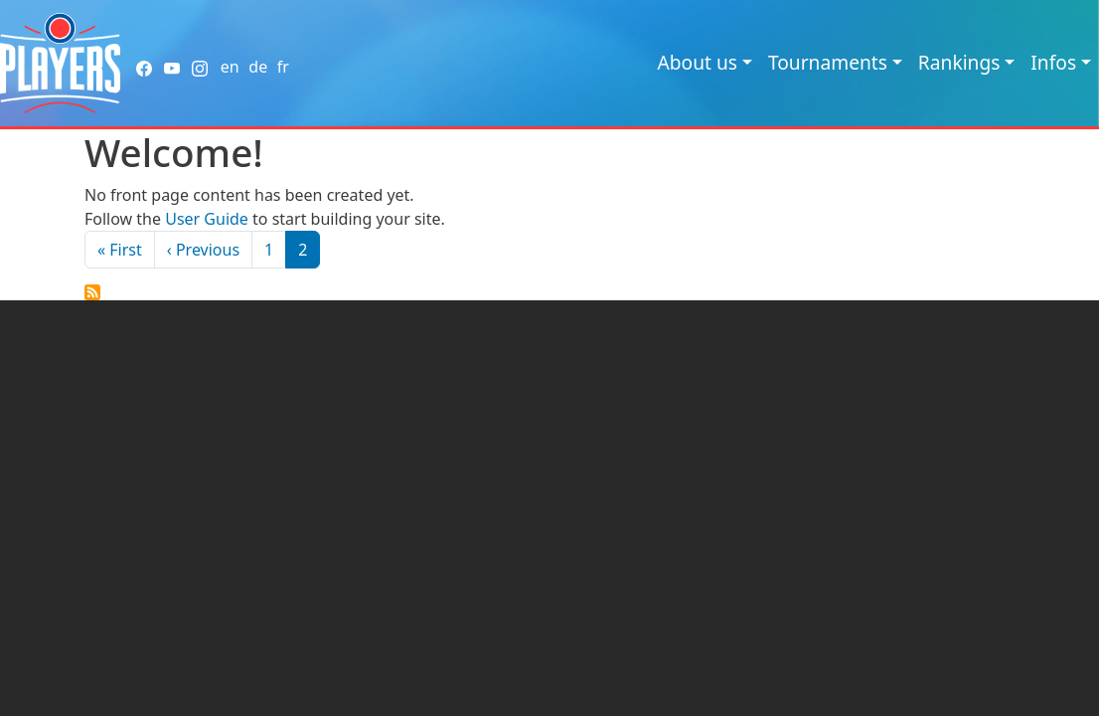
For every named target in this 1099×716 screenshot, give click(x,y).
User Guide (206, 219)
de (257, 67)
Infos (1053, 62)
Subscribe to (92, 292)
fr (283, 67)
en (230, 67)
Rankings (959, 62)
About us (697, 62)
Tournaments (827, 62)
